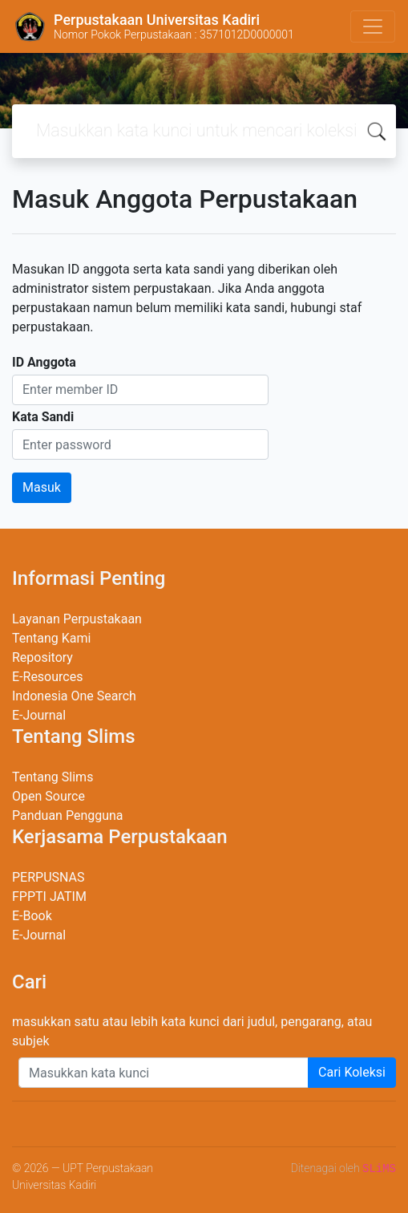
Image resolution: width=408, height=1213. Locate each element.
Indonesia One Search (74, 696)
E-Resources (47, 676)
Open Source (48, 796)
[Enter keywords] (163, 1072)
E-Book (32, 915)
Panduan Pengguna (67, 815)
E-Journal (39, 715)
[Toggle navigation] (372, 26)
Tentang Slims (52, 777)
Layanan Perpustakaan (77, 619)
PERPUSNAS (48, 877)
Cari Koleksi (352, 1072)
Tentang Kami (51, 638)
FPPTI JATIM (49, 896)
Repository (42, 657)
